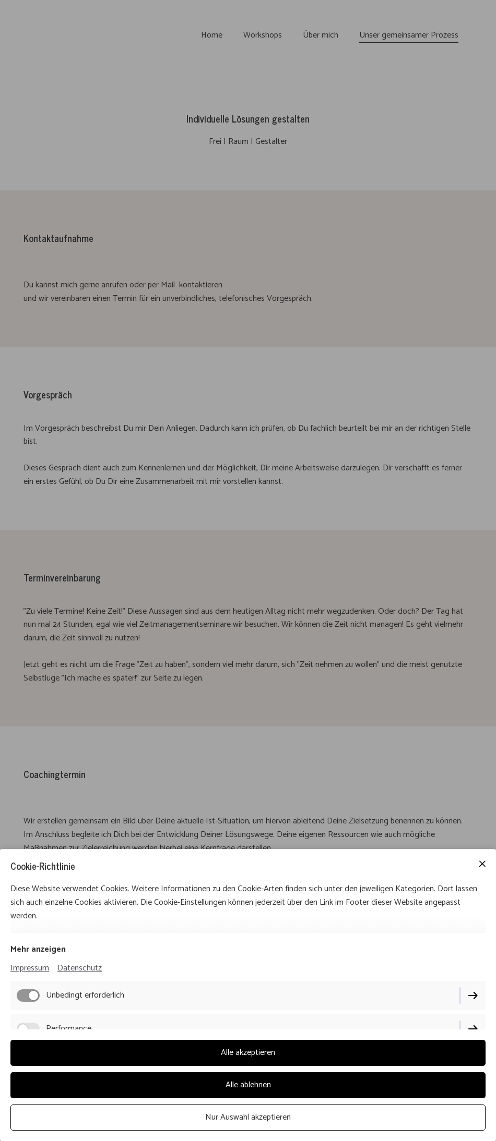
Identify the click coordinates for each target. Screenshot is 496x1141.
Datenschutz (79, 968)
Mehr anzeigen (38, 949)
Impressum (29, 968)
